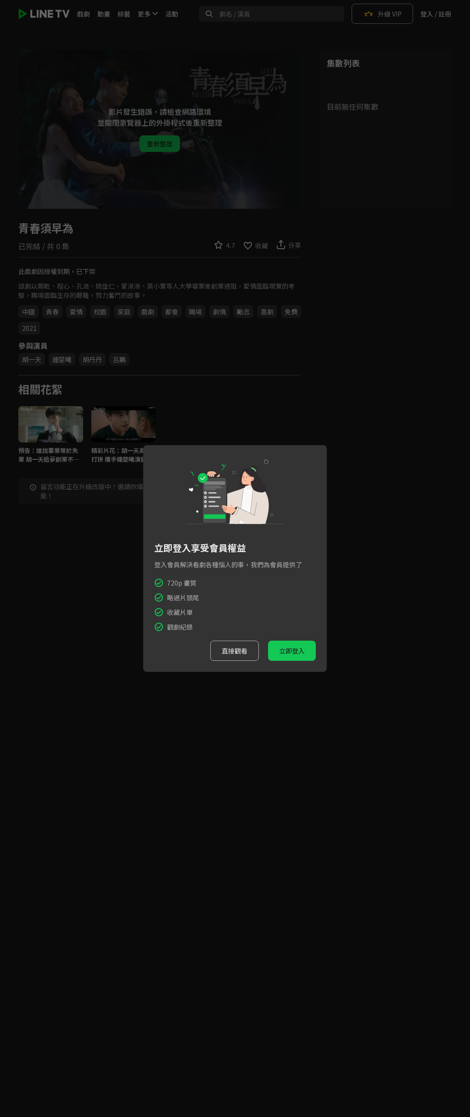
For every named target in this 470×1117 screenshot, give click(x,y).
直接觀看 (234, 650)
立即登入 (292, 650)
